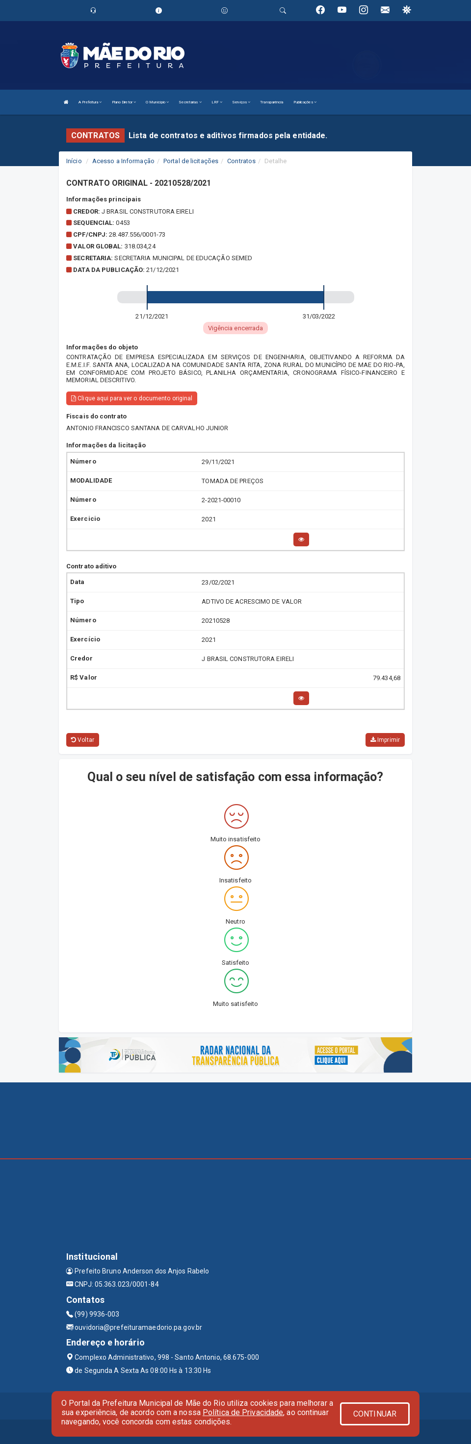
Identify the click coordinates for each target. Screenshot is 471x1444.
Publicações (304, 102)
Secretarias (190, 102)
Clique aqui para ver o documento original (131, 398)
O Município (157, 102)
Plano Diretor (124, 102)
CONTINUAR (374, 1414)
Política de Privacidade (243, 1412)
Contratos (241, 161)
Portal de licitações (190, 161)
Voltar (82, 739)
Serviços (241, 102)
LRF (217, 102)
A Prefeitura (90, 102)
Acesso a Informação (123, 161)
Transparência (271, 102)
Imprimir (385, 739)
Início (74, 161)
